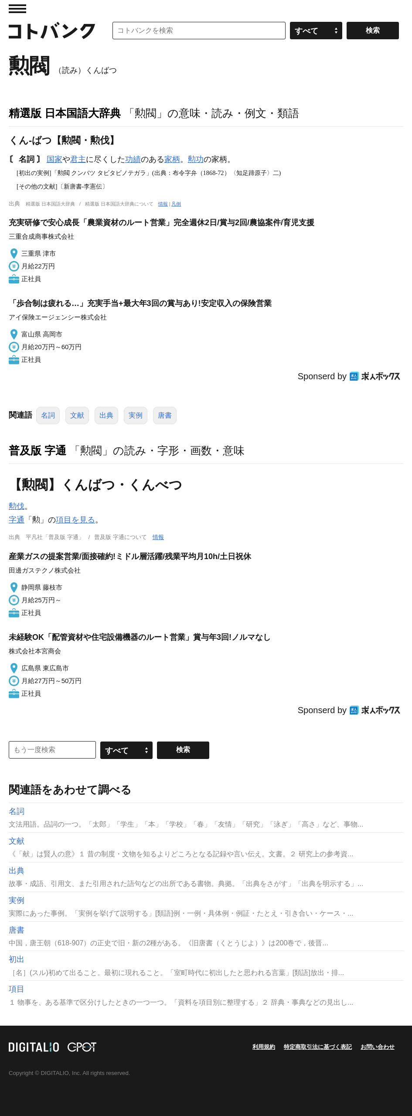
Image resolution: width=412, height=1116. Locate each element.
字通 (16, 519)
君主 (78, 159)
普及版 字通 (37, 450)
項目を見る (75, 519)
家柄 (172, 159)
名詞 (48, 415)
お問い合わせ (378, 1047)
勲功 (196, 159)
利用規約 (263, 1047)
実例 (136, 415)
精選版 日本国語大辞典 (65, 113)
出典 (106, 415)
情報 (163, 203)
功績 (133, 159)
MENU (17, 8)
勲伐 (16, 506)
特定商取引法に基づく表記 (318, 1047)
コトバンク (52, 30)
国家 (54, 159)
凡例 (176, 203)
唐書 (165, 415)
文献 (77, 415)
